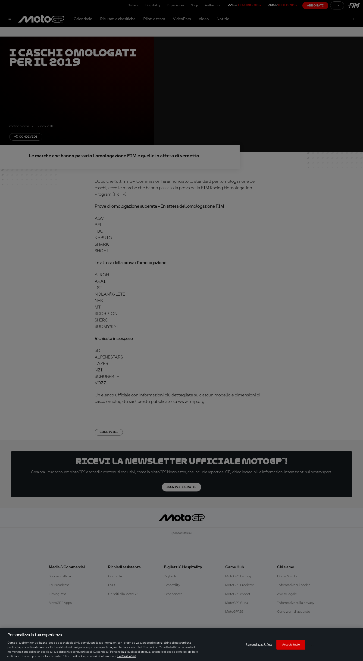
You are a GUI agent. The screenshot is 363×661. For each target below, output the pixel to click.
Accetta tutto (291, 644)
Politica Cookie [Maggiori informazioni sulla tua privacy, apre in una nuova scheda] (126, 656)
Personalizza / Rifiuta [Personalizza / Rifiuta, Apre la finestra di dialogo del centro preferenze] (259, 644)
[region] (181, 644)
